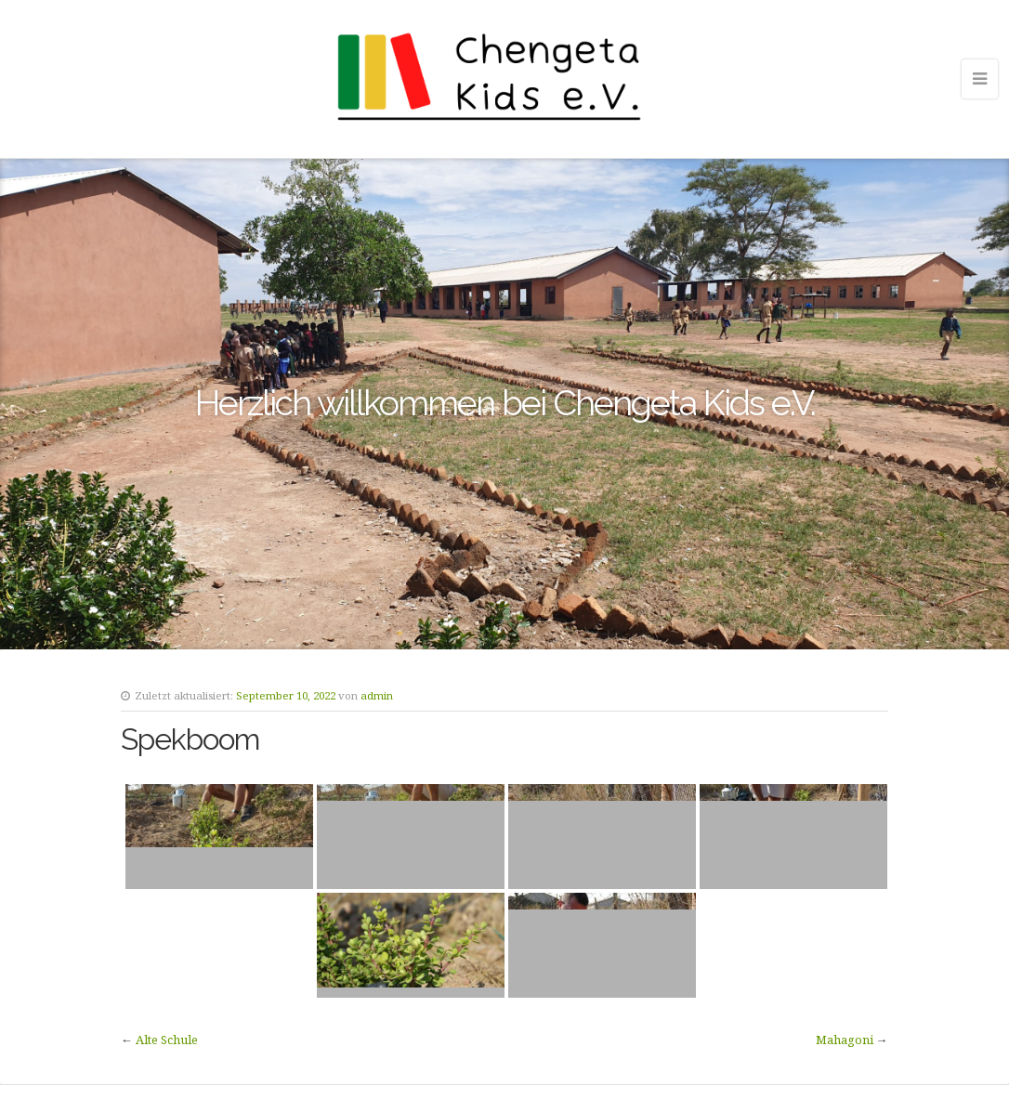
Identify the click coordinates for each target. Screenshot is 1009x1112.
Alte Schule (167, 1039)
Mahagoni (844, 1039)
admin (376, 695)
